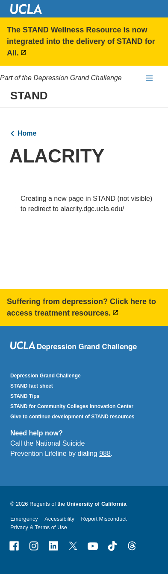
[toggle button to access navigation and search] (149, 78)
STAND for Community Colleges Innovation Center (71, 406)
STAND (29, 95)
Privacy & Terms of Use (38, 527)
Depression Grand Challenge (45, 376)
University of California (97, 504)
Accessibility (59, 519)
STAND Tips (24, 396)
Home (27, 133)
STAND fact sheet (31, 386)
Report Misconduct (104, 519)
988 (105, 453)
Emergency (24, 519)
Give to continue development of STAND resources (72, 417)
